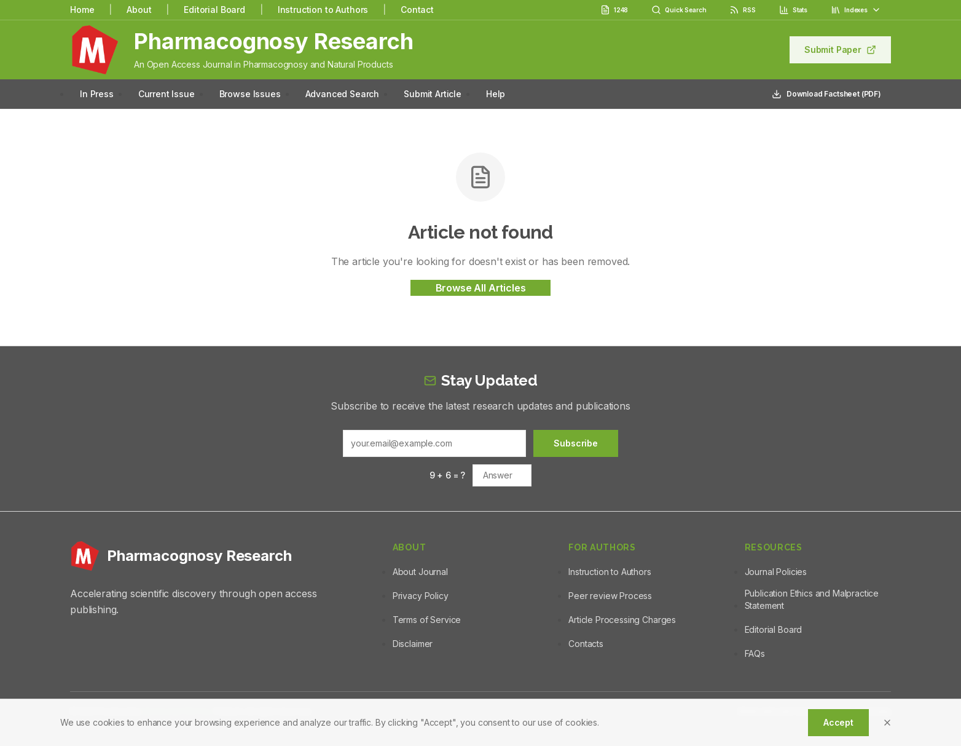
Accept (838, 722)
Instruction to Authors (323, 9)
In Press (97, 94)
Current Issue (166, 94)
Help (495, 94)
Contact (417, 9)
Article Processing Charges (622, 619)
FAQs (755, 653)
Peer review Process (610, 595)
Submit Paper (840, 49)
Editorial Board (214, 9)
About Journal (420, 571)
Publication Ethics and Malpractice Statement (812, 599)
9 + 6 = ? (448, 475)
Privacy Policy (421, 595)
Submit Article (432, 94)
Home (82, 9)
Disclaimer (413, 643)
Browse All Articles (481, 288)
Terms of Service (427, 619)
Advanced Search (342, 94)
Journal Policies (776, 571)
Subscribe (576, 443)
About (139, 9)
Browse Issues (250, 94)
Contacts (585, 643)
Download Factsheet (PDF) (826, 94)
